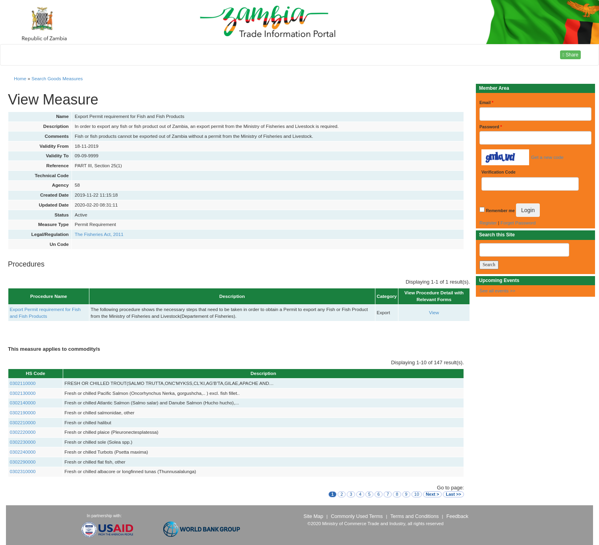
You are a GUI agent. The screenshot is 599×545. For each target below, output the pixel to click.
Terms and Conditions (414, 516)
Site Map (313, 516)
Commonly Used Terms (357, 516)
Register (488, 222)
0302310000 (23, 471)
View (434, 312)
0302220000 (23, 432)
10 (416, 494)
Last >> (453, 494)
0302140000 (23, 402)
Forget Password (517, 222)
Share (570, 55)
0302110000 (23, 383)
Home (20, 78)
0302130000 (23, 393)
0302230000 (23, 442)
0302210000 (23, 422)
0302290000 (23, 461)
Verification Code (498, 172)
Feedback (457, 516)
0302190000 (23, 412)
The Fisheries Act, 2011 (99, 234)
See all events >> (497, 290)
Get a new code (547, 157)
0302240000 (23, 451)
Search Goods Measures (57, 78)
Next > (432, 494)
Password (490, 126)
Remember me (500, 210)
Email (486, 102)
